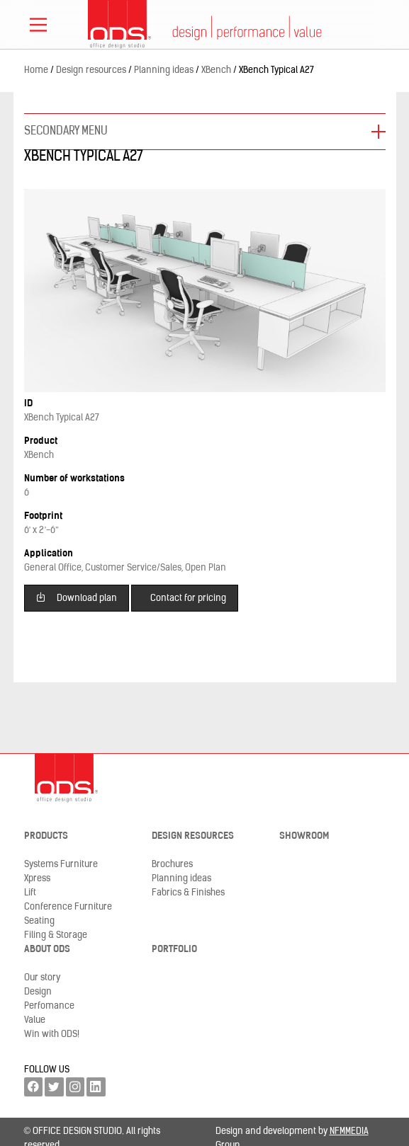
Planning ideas (181, 878)
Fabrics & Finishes (188, 893)
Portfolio (174, 949)
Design (38, 992)
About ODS (47, 949)
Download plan (76, 597)
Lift (30, 893)
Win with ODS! (51, 1034)
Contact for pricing (188, 598)
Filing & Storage (55, 935)
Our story (42, 977)
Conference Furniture (68, 907)
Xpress (37, 878)
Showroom (304, 836)
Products (46, 836)
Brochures (172, 864)
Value (34, 1020)
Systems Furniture (61, 864)
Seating (39, 921)
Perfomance (49, 1006)
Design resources (193, 836)
